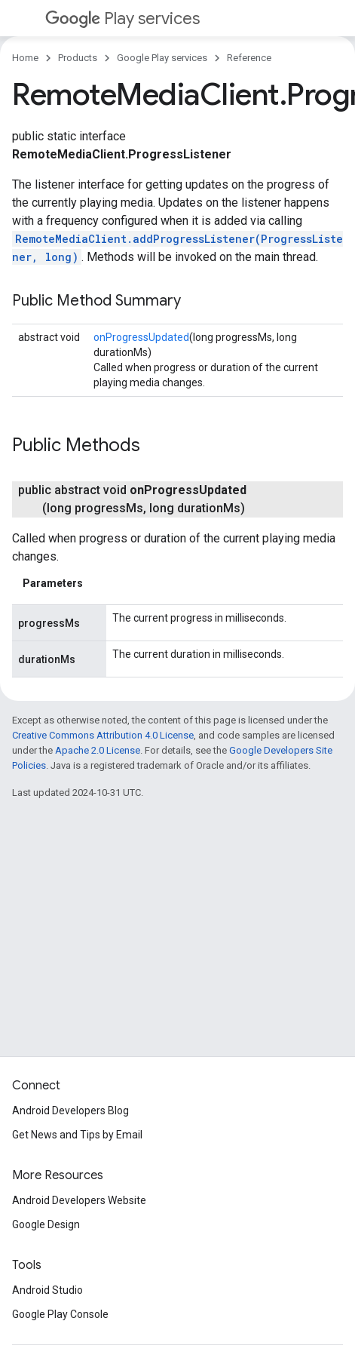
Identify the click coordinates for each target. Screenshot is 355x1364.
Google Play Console (60, 1314)
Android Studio (47, 1290)
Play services (122, 18)
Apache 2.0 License (97, 750)
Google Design (46, 1224)
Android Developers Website (79, 1200)
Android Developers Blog (70, 1110)
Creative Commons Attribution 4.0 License (103, 735)
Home (25, 57)
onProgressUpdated (141, 337)
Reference (249, 57)
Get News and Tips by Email (77, 1135)
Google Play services (162, 57)
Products (77, 57)
